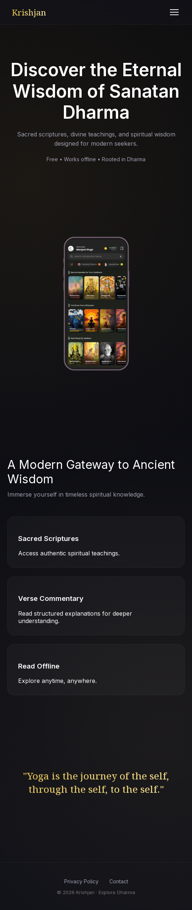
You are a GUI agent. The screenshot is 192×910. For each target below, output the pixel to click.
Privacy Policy (81, 881)
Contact (118, 881)
